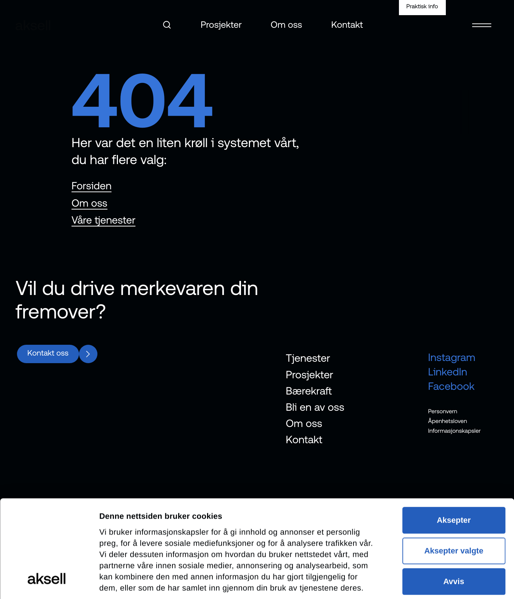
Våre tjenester (103, 220)
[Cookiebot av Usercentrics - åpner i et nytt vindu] (46, 582)
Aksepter (454, 428)
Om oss (286, 24)
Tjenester (308, 358)
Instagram (451, 358)
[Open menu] (481, 20)
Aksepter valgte (453, 459)
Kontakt (347, 24)
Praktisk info (422, 6)
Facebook (451, 386)
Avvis (453, 490)
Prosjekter (221, 24)
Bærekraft (309, 391)
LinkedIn (447, 372)
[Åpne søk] (167, 24)
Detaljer (113, 582)
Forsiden (91, 186)
